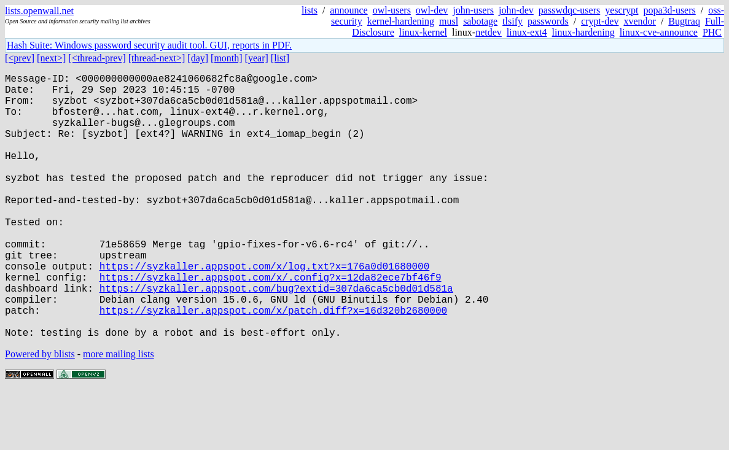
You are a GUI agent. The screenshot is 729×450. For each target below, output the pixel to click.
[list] (280, 58)
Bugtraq (684, 21)
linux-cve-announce (659, 32)
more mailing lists (118, 413)
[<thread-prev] (96, 58)
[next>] (51, 58)
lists (310, 10)
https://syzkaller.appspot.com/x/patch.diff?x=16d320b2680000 (273, 364)
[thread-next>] (156, 58)
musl (448, 21)
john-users (473, 10)
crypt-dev (599, 21)
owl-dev (432, 10)
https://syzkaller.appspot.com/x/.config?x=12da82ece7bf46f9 (270, 323)
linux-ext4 (527, 32)
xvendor (639, 21)
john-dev (516, 10)
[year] (256, 58)
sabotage (480, 21)
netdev (488, 32)
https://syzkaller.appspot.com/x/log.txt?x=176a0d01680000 (264, 310)
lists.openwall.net (39, 11)
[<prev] (19, 58)
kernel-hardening (400, 21)
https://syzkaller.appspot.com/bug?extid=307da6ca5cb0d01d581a (276, 337)
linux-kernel (423, 32)
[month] (227, 58)
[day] (197, 58)
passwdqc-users (569, 10)
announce (348, 10)
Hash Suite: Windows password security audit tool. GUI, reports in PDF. (149, 45)
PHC (712, 32)
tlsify (512, 21)
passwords (548, 21)
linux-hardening (583, 32)
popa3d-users (669, 10)
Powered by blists (40, 413)
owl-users (392, 10)
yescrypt (621, 10)
